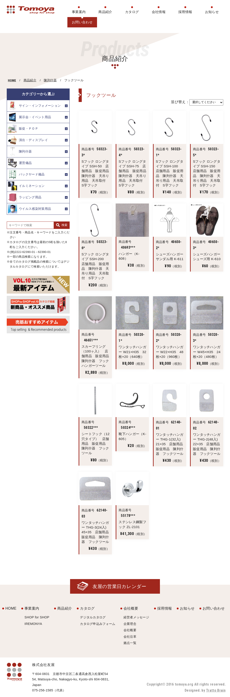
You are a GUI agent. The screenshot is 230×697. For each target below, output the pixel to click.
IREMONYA (33, 624)
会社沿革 (130, 636)
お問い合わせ (82, 22)
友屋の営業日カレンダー (119, 586)
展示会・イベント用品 (29, 117)
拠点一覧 (130, 643)
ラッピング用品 (24, 197)
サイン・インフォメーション (34, 105)
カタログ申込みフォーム (97, 624)
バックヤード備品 (26, 174)
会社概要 (131, 608)
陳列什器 (50, 80)
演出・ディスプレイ (28, 140)
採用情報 (185, 12)
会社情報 (159, 12)
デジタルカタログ (93, 617)
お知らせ (212, 12)
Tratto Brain (216, 690)
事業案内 (79, 12)
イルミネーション (26, 185)
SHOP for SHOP (36, 617)
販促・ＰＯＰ (23, 128)
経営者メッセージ (136, 617)
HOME (12, 80)
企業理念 (130, 624)
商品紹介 (105, 12)
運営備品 (20, 163)
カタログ (132, 12)
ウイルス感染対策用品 (29, 208)
